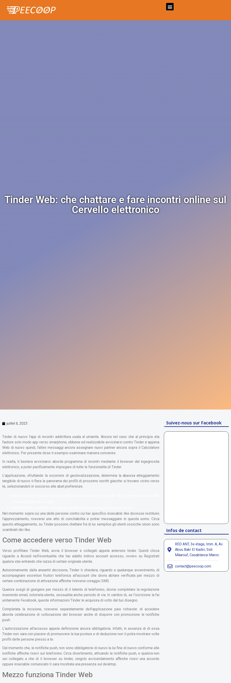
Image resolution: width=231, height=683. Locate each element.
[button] (170, 6)
